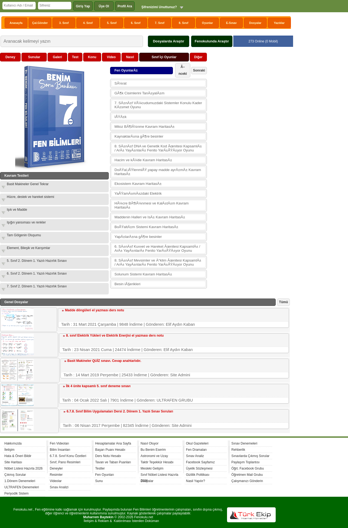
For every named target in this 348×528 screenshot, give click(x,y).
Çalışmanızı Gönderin (247, 481)
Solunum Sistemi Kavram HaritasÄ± (143, 274)
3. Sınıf (64, 22)
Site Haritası (13, 462)
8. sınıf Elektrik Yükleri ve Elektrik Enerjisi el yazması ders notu (115, 335)
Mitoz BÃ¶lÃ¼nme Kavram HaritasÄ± (144, 127)
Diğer (198, 57)
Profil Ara (124, 6)
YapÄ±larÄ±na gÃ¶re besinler (138, 237)
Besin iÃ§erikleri (127, 284)
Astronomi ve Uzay (154, 456)
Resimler (56, 475)
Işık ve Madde (17, 210)
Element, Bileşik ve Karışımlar (28, 248)
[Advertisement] (249, 134)
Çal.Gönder (40, 22)
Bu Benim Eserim (153, 450)
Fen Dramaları (196, 450)
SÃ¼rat (120, 83)
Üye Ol (104, 6)
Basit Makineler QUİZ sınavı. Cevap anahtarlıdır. (104, 361)
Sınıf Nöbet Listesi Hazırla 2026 (159, 475)
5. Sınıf (112, 22)
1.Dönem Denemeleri (19, 481)
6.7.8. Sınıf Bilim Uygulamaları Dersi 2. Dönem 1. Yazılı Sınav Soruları (120, 411)
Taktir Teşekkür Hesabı (157, 462)
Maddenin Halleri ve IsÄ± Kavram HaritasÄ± (149, 217)
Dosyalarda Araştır (168, 41)
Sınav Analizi (59, 487)
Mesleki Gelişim (152, 468)
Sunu (99, 481)
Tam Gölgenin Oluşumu (24, 235)
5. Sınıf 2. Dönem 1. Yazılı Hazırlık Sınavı (37, 261)
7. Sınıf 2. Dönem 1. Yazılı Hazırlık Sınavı (37, 286)
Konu (92, 57)
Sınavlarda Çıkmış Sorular (250, 456)
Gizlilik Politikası (197, 475)
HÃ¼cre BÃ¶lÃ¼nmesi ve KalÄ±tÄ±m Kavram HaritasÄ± (151, 205)
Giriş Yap (83, 6)
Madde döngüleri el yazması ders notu (94, 310)
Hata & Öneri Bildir (17, 456)
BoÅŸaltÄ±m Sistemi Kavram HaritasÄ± (146, 227)
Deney (10, 57)
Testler (100, 468)
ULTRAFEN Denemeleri (21, 487)
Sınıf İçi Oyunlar (164, 57)
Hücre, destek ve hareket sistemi (30, 197)
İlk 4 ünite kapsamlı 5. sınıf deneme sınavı (98, 386)
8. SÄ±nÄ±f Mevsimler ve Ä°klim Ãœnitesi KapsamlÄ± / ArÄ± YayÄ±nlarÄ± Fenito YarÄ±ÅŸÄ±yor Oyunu (157, 262)
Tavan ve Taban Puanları (113, 462)
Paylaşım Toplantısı (245, 462)
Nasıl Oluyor (150, 443)
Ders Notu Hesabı (108, 456)
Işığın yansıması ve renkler (26, 222)
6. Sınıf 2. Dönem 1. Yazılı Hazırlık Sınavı (37, 273)
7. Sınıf (159, 22)
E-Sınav (231, 22)
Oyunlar (207, 22)
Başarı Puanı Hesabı (110, 450)
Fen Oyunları (104, 475)
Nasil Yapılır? (195, 481)
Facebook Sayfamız (200, 462)
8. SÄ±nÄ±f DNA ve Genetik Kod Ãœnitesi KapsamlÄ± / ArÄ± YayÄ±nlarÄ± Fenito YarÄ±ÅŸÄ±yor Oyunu (158, 148)
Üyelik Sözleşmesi (199, 468)
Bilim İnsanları (60, 450)
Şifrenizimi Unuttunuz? (159, 7)
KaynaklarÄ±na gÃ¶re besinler (138, 136)
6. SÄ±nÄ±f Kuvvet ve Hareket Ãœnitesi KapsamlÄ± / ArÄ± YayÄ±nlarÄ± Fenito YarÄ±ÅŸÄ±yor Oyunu (157, 248)
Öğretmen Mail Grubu (247, 475)
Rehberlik (238, 450)
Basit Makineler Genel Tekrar (28, 184)
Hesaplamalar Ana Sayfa (113, 443)
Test (75, 57)
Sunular (34, 57)
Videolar (56, 481)
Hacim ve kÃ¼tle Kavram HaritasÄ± (143, 160)
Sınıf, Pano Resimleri (65, 462)
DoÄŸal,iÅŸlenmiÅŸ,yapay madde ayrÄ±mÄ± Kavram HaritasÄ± (157, 172)
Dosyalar (255, 22)
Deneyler (56, 468)
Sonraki (199, 70)
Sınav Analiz (195, 456)
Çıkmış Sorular (15, 475)
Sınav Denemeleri (244, 443)
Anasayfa (16, 22)
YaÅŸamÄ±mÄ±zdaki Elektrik (138, 193)
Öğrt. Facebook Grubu (247, 468)
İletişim (9, 450)
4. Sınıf (88, 22)
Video (111, 57)
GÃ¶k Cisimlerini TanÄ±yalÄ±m (139, 93)
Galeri (57, 57)
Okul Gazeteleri (197, 443)
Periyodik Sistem (16, 493)
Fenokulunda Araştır (212, 41)
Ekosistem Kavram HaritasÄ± (137, 184)
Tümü (283, 302)
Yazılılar (279, 22)
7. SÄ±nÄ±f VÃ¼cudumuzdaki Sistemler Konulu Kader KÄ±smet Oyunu (158, 105)
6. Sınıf (136, 22)
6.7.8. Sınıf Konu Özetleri (68, 456)
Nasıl (130, 57)
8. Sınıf (183, 22)
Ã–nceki (183, 70)
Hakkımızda (12, 443)
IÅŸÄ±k (120, 117)
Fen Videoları (59, 443)
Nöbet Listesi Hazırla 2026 (23, 468)
